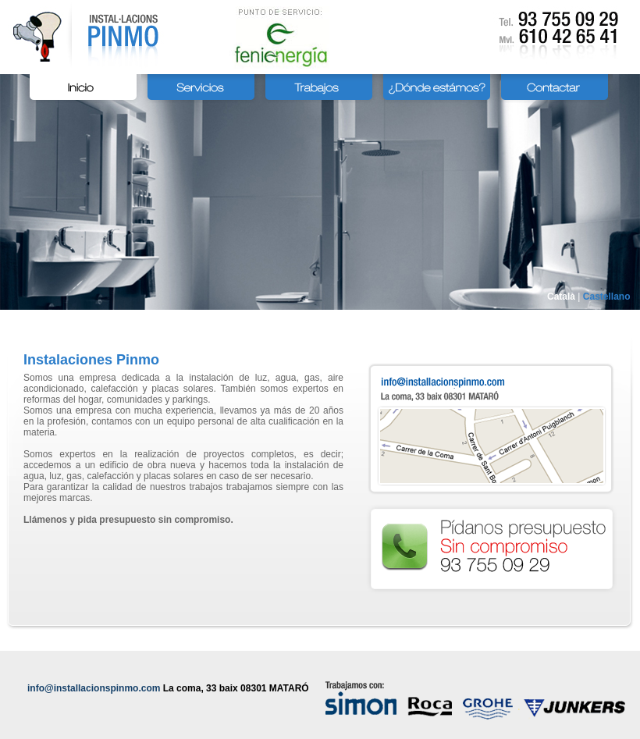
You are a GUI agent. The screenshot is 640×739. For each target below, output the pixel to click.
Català (561, 296)
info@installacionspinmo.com (93, 688)
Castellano (607, 296)
